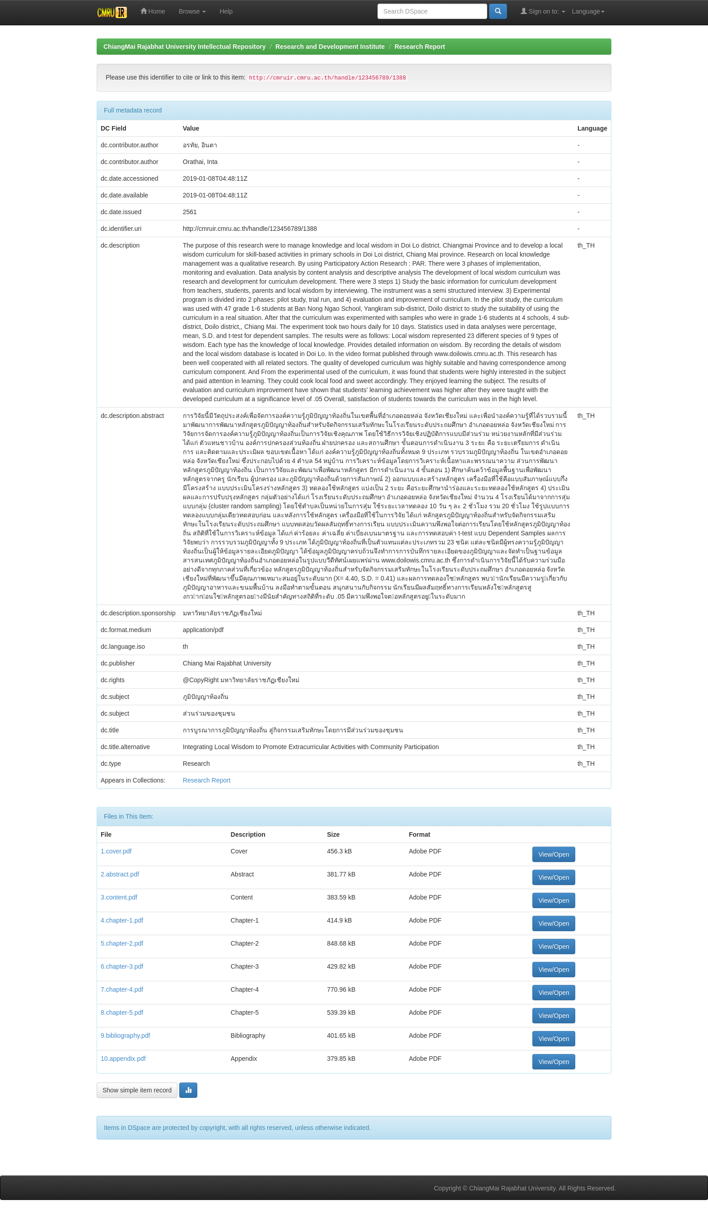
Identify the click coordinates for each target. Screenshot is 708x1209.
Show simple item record (137, 1090)
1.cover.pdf (116, 851)
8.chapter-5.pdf (122, 1012)
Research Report (420, 46)
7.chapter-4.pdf (122, 989)
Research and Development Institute (330, 46)
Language (588, 11)
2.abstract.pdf (120, 874)
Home (152, 11)
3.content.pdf (119, 897)
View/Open (553, 854)
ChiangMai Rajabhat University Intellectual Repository (184, 46)
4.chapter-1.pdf (122, 920)
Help (226, 11)
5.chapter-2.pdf (122, 943)
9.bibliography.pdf (125, 1035)
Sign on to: (543, 11)
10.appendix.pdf (123, 1058)
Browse (192, 11)
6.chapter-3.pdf (122, 966)
